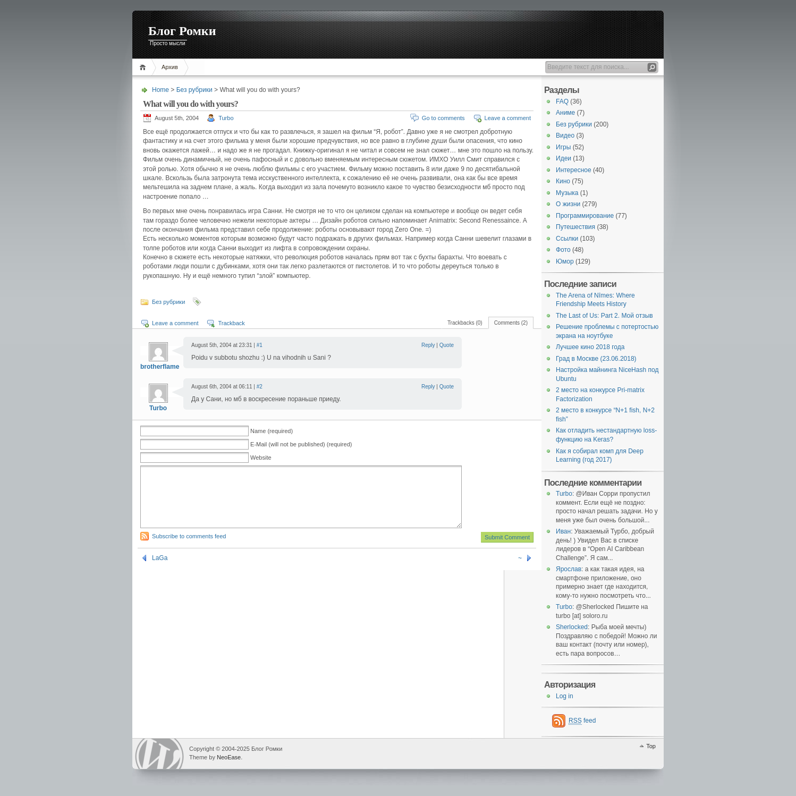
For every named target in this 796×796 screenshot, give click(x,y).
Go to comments (443, 118)
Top (651, 746)
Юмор (565, 261)
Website (261, 457)
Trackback (231, 323)
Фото (563, 249)
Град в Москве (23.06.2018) (596, 358)
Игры (563, 147)
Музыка (567, 193)
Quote (446, 345)
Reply (428, 345)
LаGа (159, 570)
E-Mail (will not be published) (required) (301, 444)
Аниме (565, 112)
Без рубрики (194, 90)
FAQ (562, 101)
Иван (563, 531)
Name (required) (271, 431)
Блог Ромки (182, 31)
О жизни (568, 204)
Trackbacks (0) (464, 323)
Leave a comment (508, 118)
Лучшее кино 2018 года (590, 347)
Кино (563, 181)
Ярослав (568, 569)
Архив (170, 67)
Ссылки (567, 238)
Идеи (563, 158)
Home (144, 67)
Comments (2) (511, 323)
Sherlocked (572, 627)
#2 (259, 386)
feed (582, 721)
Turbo (225, 118)
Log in (564, 696)
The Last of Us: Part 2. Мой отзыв (604, 315)
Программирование (585, 215)
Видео (565, 135)
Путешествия (575, 227)
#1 (259, 345)
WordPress (159, 754)
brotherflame (159, 366)
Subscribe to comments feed (189, 549)
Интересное (573, 170)
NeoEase (229, 757)
